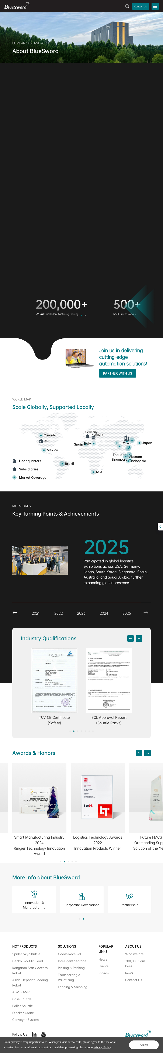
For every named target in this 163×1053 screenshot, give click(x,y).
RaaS (129, 973)
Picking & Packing (71, 968)
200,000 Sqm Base (135, 963)
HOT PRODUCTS (24, 946)
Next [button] (136, 606)
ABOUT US (133, 946)
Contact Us (140, 6)
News (102, 959)
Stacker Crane (23, 1013)
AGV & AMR (21, 992)
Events (103, 966)
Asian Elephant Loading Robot (30, 982)
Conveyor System (25, 1020)
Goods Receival (69, 954)
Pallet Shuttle (22, 1006)
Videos (103, 973)
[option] (34, 307)
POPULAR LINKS (105, 949)
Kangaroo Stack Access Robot (30, 970)
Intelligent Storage (72, 961)
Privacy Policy (118, 1046)
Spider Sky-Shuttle (26, 954)
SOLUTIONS (67, 946)
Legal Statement (140, 1046)
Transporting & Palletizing (69, 977)
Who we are (134, 954)
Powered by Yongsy (81, 1046)
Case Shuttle (22, 999)
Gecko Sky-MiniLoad (27, 961)
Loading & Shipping (72, 987)
